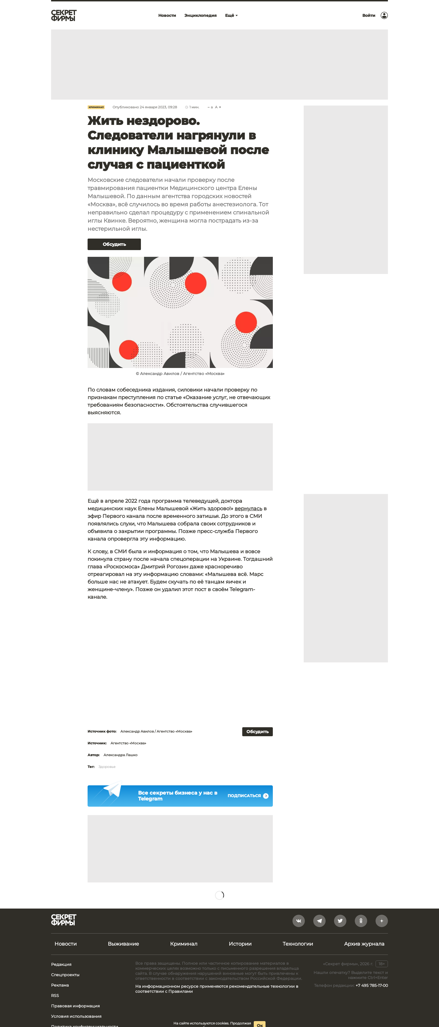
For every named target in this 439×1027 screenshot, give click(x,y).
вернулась (248, 509)
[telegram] (319, 921)
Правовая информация (75, 1005)
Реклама (60, 985)
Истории (240, 944)
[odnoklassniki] (361, 921)
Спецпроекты (65, 974)
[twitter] (340, 921)
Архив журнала (364, 944)
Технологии (298, 944)
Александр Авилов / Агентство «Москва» (156, 731)
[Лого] (64, 15)
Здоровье (107, 767)
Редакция (61, 964)
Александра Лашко (121, 755)
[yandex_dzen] (382, 921)
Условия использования (76, 1016)
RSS (55, 995)
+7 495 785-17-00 (372, 985)
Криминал (96, 107)
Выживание (123, 944)
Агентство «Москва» (128, 743)
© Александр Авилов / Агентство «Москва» (180, 373)
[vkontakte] (298, 921)
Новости (65, 944)
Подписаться (248, 796)
